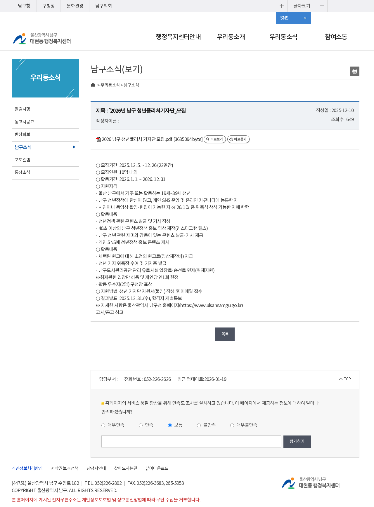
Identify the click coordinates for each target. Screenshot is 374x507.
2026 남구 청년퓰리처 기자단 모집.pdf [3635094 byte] (149, 139)
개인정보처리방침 (27, 468)
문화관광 (75, 6)
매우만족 (112, 425)
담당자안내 (96, 468)
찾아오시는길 (125, 468)
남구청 (24, 6)
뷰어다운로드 (156, 468)
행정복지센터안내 (178, 37)
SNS (284, 18)
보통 (175, 425)
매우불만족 (243, 425)
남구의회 (103, 6)
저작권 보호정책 (65, 468)
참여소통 (336, 37)
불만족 (206, 425)
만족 (146, 425)
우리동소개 (231, 37)
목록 (224, 334)
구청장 (48, 6)
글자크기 (301, 6)
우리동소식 (283, 37)
